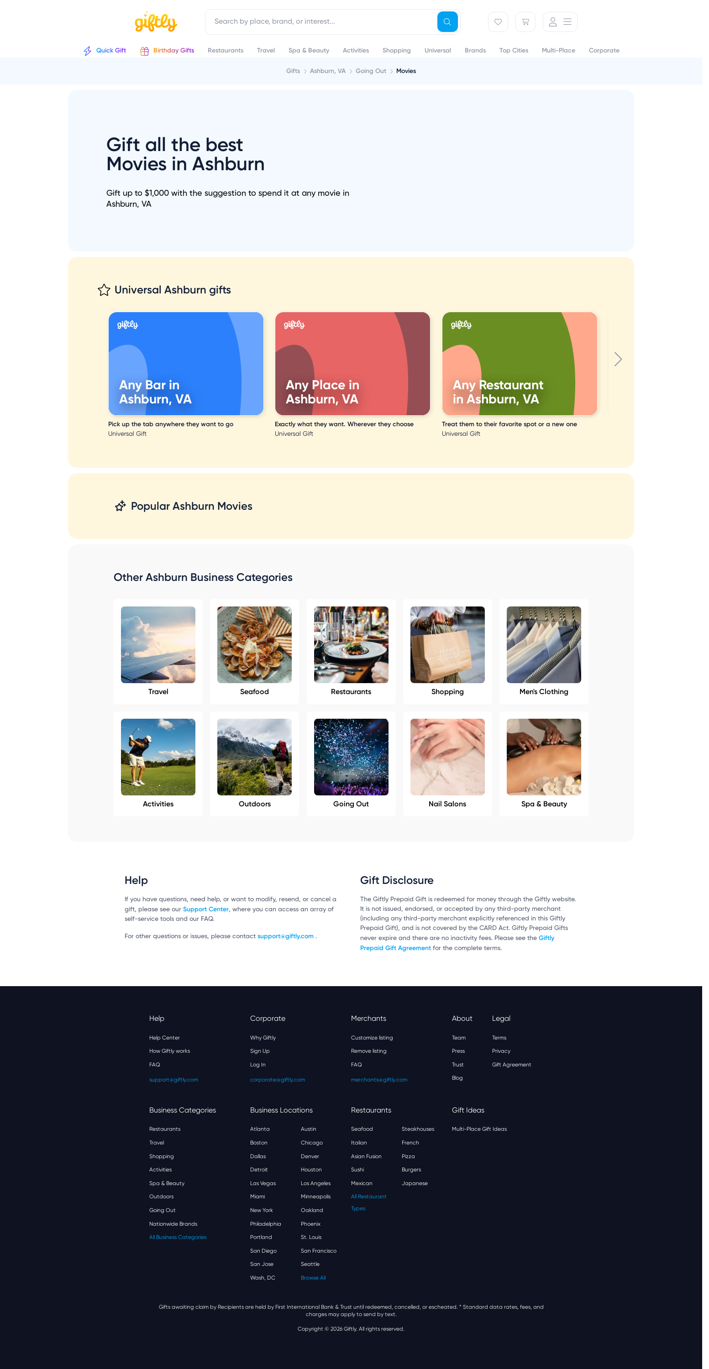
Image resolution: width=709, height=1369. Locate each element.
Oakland (312, 1210)
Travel (158, 651)
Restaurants (351, 651)
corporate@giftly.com (277, 1079)
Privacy (501, 1051)
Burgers (411, 1169)
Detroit (259, 1169)
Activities (158, 763)
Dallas (258, 1156)
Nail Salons (447, 763)
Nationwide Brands (173, 1224)
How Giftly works (169, 1051)
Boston (259, 1142)
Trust (458, 1064)
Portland (261, 1237)
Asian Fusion (366, 1156)
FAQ (154, 1064)
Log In (258, 1064)
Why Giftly (263, 1038)
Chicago (312, 1142)
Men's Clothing (544, 651)
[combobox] (332, 22)
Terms (499, 1038)
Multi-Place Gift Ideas (479, 1129)
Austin (308, 1129)
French (410, 1142)
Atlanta (260, 1129)
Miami (257, 1196)
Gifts (293, 71)
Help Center (164, 1038)
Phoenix (310, 1224)
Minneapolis (316, 1196)
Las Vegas (263, 1183)
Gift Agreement (511, 1064)
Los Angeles (316, 1183)
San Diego (263, 1251)
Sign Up (260, 1051)
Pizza (408, 1156)
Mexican (362, 1183)
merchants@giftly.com (379, 1079)
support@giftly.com (286, 936)
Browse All (313, 1278)
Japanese (415, 1183)
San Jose (261, 1264)
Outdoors (254, 763)
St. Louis (311, 1237)
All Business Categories (177, 1237)
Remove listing (369, 1051)
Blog (457, 1078)
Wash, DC (262, 1278)
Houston (311, 1169)
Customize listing (372, 1038)
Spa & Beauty (544, 763)
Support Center (206, 909)
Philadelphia (265, 1224)
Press (458, 1051)
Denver (310, 1156)
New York (261, 1210)
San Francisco (318, 1251)
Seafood (254, 651)
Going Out (351, 763)
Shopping (447, 651)
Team (459, 1038)
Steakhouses (418, 1129)
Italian (359, 1142)
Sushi (357, 1169)
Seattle (310, 1264)
